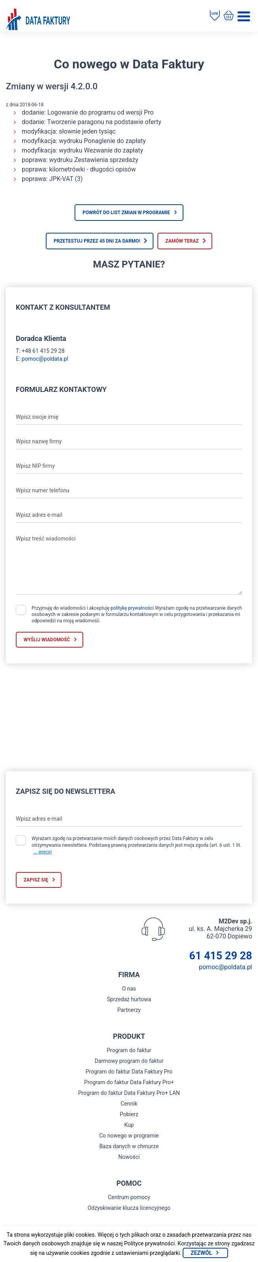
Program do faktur (129, 1050)
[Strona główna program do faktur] (38, 20)
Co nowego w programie (129, 1135)
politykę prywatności (131, 608)
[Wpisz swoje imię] (129, 417)
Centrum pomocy (129, 1197)
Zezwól (201, 1253)
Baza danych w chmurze (129, 1146)
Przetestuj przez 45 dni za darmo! (97, 241)
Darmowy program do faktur (129, 1061)
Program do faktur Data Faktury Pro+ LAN (129, 1093)
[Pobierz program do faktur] (215, 16)
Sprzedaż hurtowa (129, 999)
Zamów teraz (182, 241)
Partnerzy (129, 1010)
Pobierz (129, 1114)
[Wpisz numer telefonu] (129, 490)
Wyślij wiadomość (47, 639)
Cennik (129, 1103)
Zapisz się (36, 880)
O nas (129, 988)
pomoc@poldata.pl (45, 359)
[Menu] (243, 16)
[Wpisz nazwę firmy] (129, 441)
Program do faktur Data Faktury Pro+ (129, 1082)
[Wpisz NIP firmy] (129, 466)
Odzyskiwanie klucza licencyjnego (129, 1208)
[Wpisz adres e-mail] (129, 515)
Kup (129, 1125)
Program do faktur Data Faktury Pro (129, 1071)
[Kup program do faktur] (229, 16)
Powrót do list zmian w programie (126, 212)
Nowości (129, 1157)
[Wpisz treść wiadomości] (129, 563)
